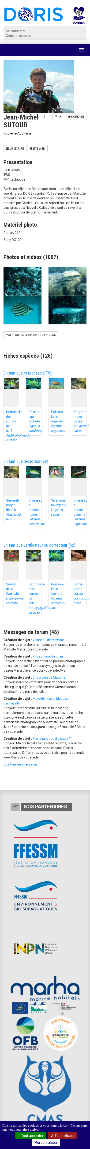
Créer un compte (18, 36)
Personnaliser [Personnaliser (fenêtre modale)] (45, 1142)
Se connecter (16, 31)
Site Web (37, 148)
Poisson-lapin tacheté (35, 421)
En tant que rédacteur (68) (26, 461)
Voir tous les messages (21, 764)
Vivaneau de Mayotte (48, 640)
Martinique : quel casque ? (52, 738)
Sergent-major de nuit (81, 421)
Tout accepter (30, 1136)
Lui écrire (15, 148)
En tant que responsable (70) (28, 373)
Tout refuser (63, 1136)
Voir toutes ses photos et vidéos (31, 335)
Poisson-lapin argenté (58, 421)
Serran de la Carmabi (14, 593)
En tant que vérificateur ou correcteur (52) (39, 545)
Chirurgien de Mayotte (49, 677)
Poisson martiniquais (48, 656)
